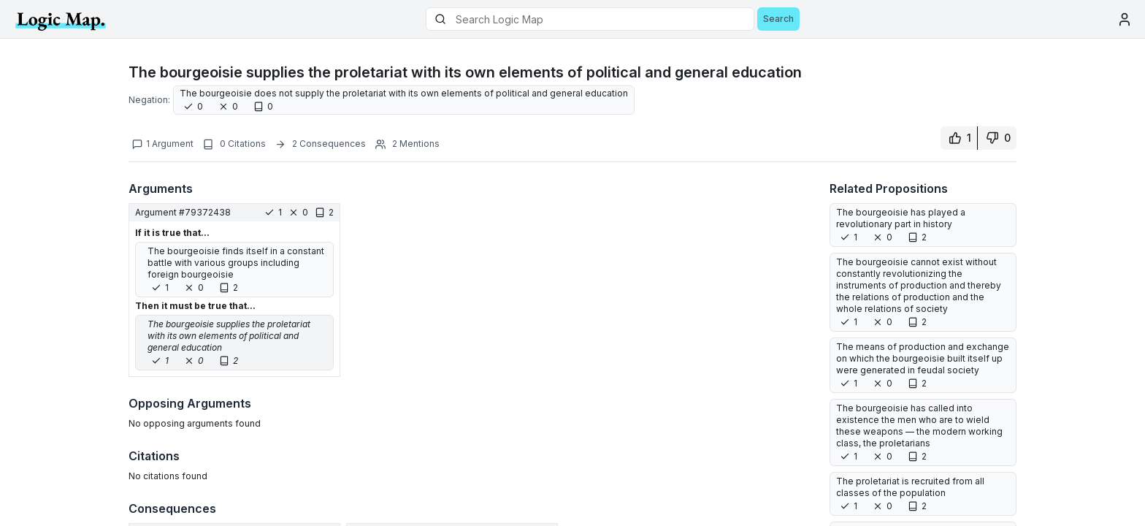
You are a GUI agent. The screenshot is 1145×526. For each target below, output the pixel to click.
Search (778, 18)
